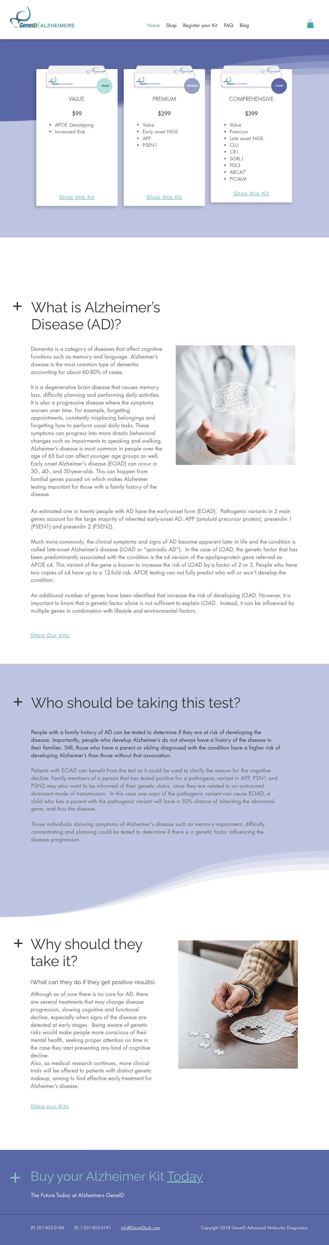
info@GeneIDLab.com (140, 1228)
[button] (310, 24)
